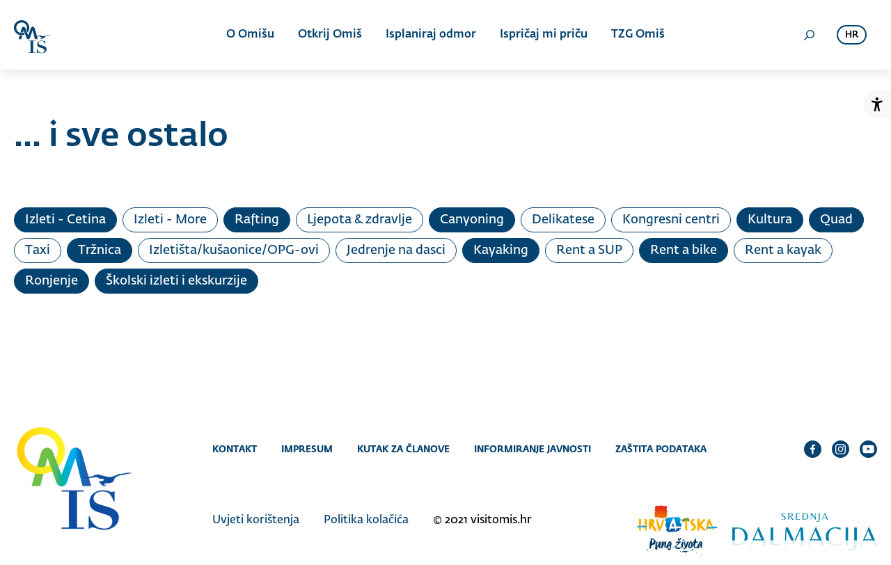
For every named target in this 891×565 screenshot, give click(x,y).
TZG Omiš (638, 34)
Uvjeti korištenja (255, 520)
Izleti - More (170, 220)
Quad (836, 220)
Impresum (307, 449)
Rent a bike (683, 250)
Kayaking (500, 250)
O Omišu (250, 34)
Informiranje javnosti (532, 449)
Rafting (257, 220)
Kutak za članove (403, 449)
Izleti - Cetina (65, 220)
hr (851, 35)
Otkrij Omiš (330, 34)
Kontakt (234, 449)
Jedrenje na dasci (396, 250)
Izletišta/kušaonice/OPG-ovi (234, 250)
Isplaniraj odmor (431, 34)
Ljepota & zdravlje (359, 220)
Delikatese (563, 220)
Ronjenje (51, 281)
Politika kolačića (366, 520)
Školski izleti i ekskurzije (176, 281)
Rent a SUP (589, 250)
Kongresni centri (671, 220)
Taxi (37, 250)
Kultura (770, 220)
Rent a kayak (783, 250)
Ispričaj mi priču (544, 34)
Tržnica (99, 250)
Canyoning (472, 220)
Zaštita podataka (661, 449)
